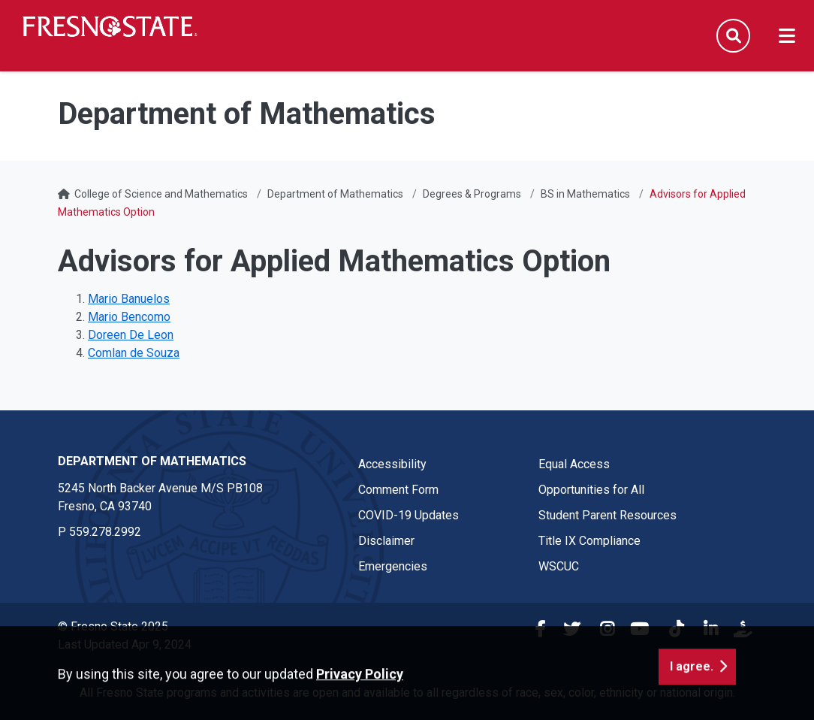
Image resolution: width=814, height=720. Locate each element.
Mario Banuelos (129, 299)
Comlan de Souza (133, 353)
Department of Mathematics (335, 194)
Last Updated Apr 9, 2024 (124, 644)
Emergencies (392, 566)
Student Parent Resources (607, 515)
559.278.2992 (105, 532)
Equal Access (574, 464)
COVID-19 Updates (408, 515)
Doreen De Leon (130, 335)
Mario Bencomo (129, 317)
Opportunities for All (591, 490)
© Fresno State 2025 (113, 626)
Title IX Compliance (589, 541)
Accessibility (392, 464)
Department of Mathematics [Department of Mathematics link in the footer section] (152, 461)
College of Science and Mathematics (161, 194)
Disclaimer (386, 541)
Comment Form (398, 490)
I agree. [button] (691, 692)
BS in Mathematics (585, 194)
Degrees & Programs (472, 194)
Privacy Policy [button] (359, 699)
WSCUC (558, 566)
